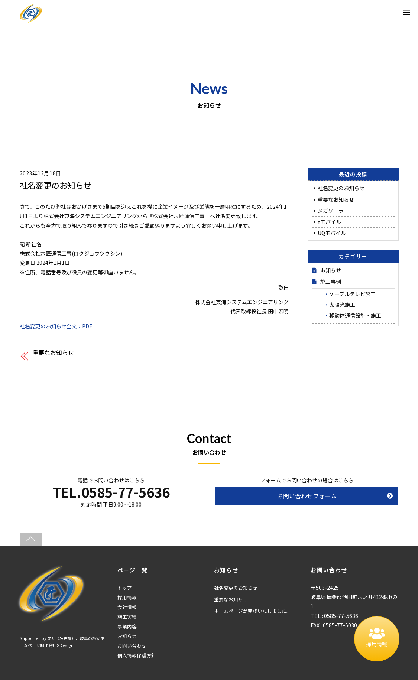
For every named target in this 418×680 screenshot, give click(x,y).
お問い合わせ (131, 645)
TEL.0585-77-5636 (111, 491)
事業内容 (127, 626)
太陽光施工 (342, 304)
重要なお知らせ (53, 352)
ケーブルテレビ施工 (352, 293)
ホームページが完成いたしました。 (252, 610)
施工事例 (330, 281)
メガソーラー (333, 210)
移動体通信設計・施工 (355, 315)
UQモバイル (332, 233)
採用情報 (127, 597)
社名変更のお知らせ (55, 185)
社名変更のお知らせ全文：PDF (56, 326)
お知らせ (330, 270)
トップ (124, 587)
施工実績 (127, 616)
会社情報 (127, 607)
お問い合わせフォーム (307, 495)
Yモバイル (329, 221)
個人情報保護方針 (136, 655)
